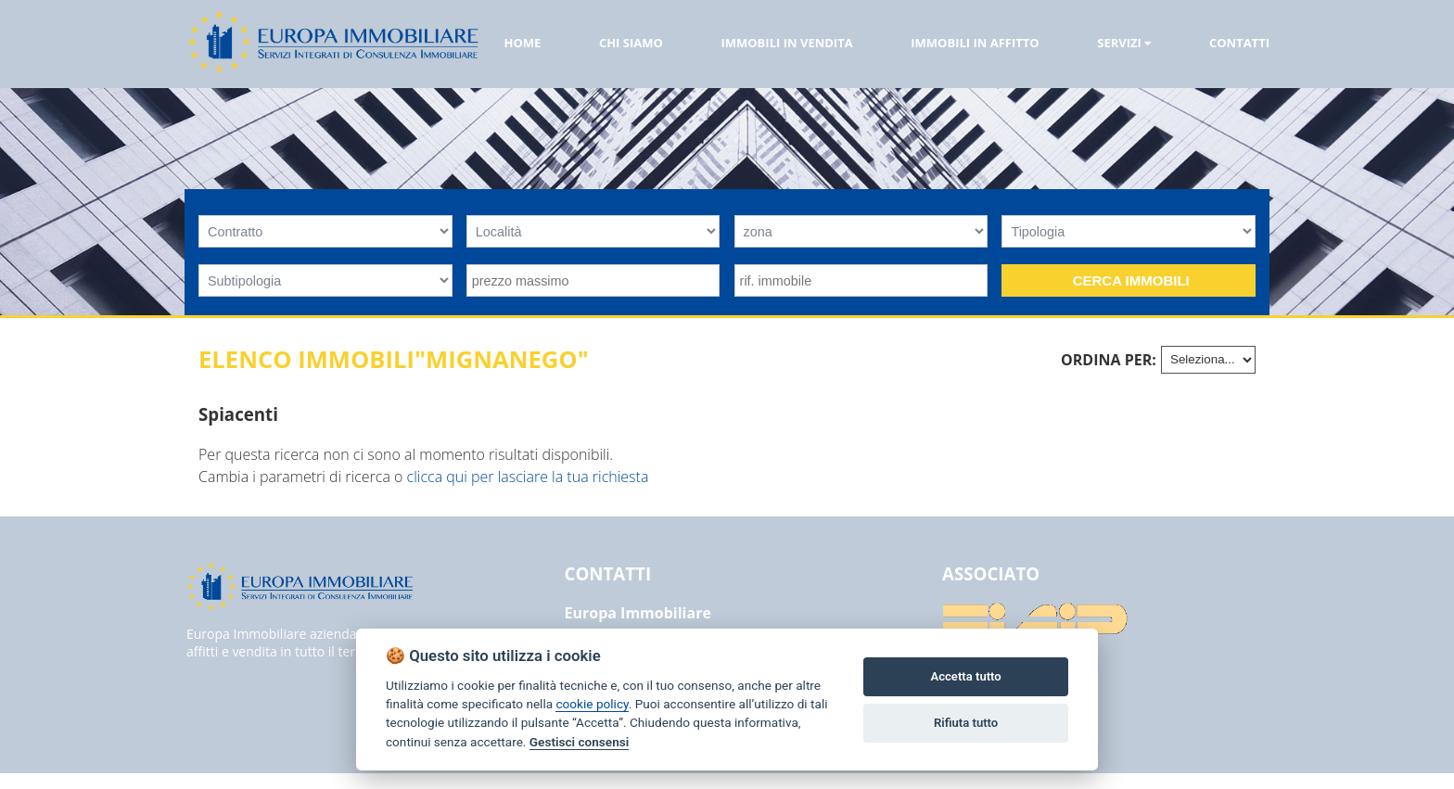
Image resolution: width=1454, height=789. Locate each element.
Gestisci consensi (579, 741)
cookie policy (591, 703)
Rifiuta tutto (966, 723)
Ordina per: (1108, 360)
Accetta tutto (965, 676)
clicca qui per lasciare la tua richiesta (528, 476)
